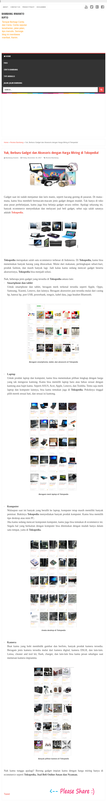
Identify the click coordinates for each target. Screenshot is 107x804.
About (5, 7)
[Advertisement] (67, 31)
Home (7, 56)
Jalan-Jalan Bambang (13, 83)
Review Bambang (52, 158)
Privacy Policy (28, 7)
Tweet (7, 794)
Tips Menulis (9, 76)
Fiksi (6, 63)
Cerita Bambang (11, 69)
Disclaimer (41, 7)
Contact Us (15, 7)
